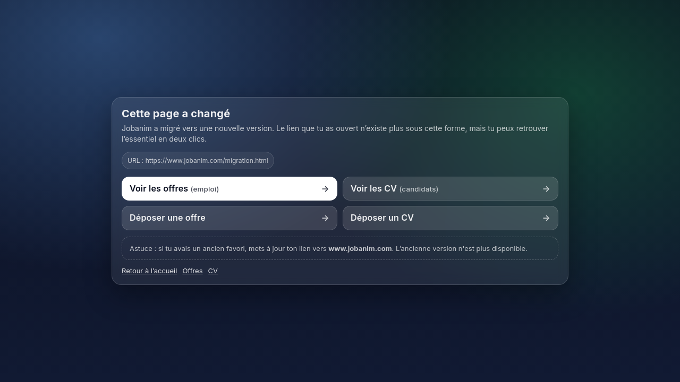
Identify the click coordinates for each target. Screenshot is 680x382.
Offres (192, 270)
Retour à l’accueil (149, 270)
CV (213, 270)
